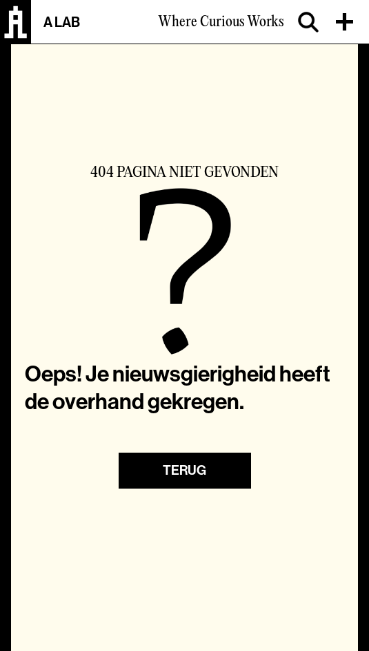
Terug (184, 470)
